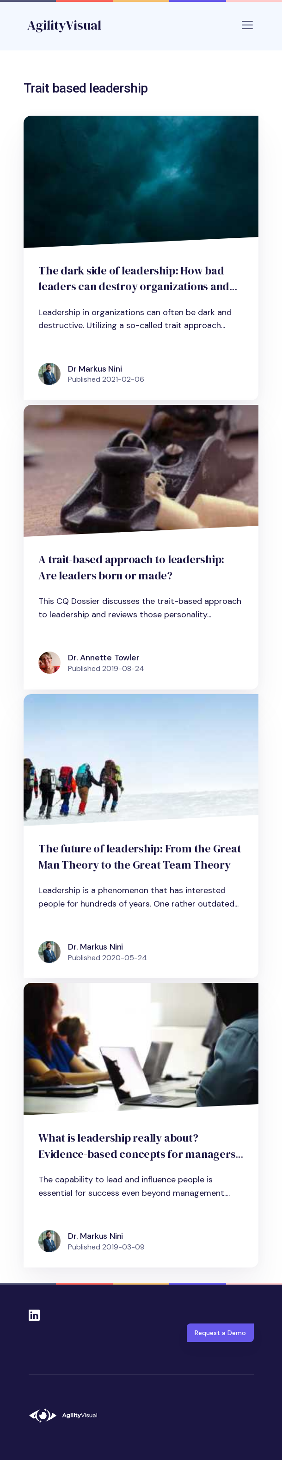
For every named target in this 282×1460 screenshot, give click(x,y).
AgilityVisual (64, 25)
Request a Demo (220, 1333)
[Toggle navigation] (247, 25)
